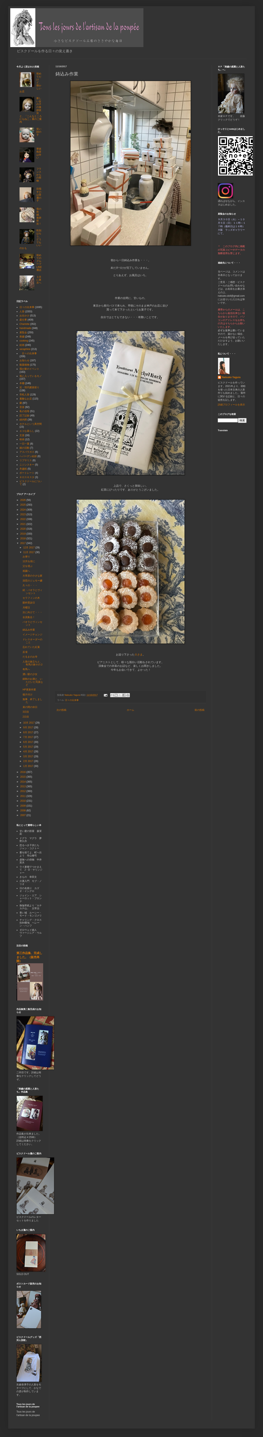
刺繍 (22, 336)
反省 (25, 652)
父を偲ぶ (27, 566)
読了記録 (24, 415)
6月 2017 (28, 742)
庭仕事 (23, 319)
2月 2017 (28, 761)
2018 (23, 538)
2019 (23, 533)
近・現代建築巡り (29, 387)
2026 (23, 500)
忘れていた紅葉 (31, 647)
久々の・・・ (30, 585)
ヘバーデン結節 (28, 456)
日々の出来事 (72, 700)
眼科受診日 (29, 602)
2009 (23, 805)
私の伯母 (24, 411)
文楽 (22, 435)
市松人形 (24, 394)
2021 (23, 524)
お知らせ (24, 360)
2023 (23, 514)
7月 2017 (28, 737)
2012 (23, 791)
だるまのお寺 (30, 656)
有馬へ (26, 669)
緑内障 (23, 419)
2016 (23, 772)
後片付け (27, 694)
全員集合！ (29, 617)
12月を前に (29, 561)
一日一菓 (24, 443)
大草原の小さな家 (32, 575)
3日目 (26, 711)
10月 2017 (29, 722)
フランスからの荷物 (38, 174)
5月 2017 (28, 746)
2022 (23, 519)
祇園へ (26, 571)
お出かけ (24, 315)
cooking (24, 340)
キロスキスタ (27, 477)
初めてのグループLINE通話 (39, 262)
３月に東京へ (38, 280)
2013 (23, 786)
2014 (23, 781)
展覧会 (23, 332)
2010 (23, 800)
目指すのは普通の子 (38, 194)
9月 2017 (28, 727)
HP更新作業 (29, 689)
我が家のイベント (29, 368)
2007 (23, 815)
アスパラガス (27, 451)
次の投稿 (61, 710)
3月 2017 (28, 756)
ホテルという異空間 (31, 424)
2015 (23, 776)
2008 (23, 810)
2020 (23, 528)
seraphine (25, 349)
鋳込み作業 (29, 629)
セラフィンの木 (31, 597)
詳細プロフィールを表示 (231, 404)
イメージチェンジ (32, 634)
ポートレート (27, 472)
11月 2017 (29, 552)
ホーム (130, 710)
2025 (23, 504)
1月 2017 (28, 766)
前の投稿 (199, 710)
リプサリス (26, 460)
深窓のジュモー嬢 (32, 580)
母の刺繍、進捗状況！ (38, 216)
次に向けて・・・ (32, 612)
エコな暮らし (27, 431)
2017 (23, 543)
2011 (23, 796)
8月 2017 (28, 732)
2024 (23, 509)
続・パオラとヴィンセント (32, 591)
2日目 (26, 716)
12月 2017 (29, 547)
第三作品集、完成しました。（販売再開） (29, 957)
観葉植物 (24, 364)
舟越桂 (23, 468)
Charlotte (25, 324)
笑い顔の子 (38, 131)
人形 (22, 311)
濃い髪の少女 (30, 674)
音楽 (22, 407)
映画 (22, 439)
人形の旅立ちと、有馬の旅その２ (33, 663)
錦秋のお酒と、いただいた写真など (33, 681)
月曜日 (26, 607)
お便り (26, 556)
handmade (25, 328)
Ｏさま (139, 654)
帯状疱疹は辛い (38, 153)
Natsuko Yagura (231, 377)
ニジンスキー (27, 464)
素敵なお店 (26, 398)
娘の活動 (24, 447)
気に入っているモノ (31, 376)
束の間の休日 (30, 707)
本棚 (22, 383)
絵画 (22, 345)
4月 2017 (28, 751)
